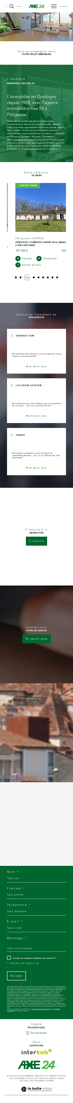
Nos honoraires (17, 1076)
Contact (68, 349)
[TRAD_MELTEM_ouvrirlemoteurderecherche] (11, 6)
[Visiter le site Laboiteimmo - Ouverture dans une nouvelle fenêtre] (36, 1091)
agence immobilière (23, 139)
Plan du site (32, 1076)
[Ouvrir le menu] (54, 6)
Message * (17, 936)
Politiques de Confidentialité (40, 1007)
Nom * (13, 870)
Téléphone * (19, 903)
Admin (61, 1076)
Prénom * (16, 886)
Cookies (50, 1079)
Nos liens (23, 1079)
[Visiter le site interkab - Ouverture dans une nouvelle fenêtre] (36, 1050)
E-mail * (15, 919)
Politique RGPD (37, 1079)
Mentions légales (47, 1076)
